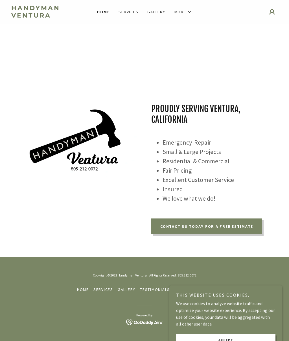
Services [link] (128, 11)
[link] (44, 16)
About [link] (205, 289)
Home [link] (103, 11)
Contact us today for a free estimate (206, 226)
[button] (183, 11)
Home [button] (83, 289)
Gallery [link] (156, 11)
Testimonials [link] (155, 289)
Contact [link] (183, 289)
